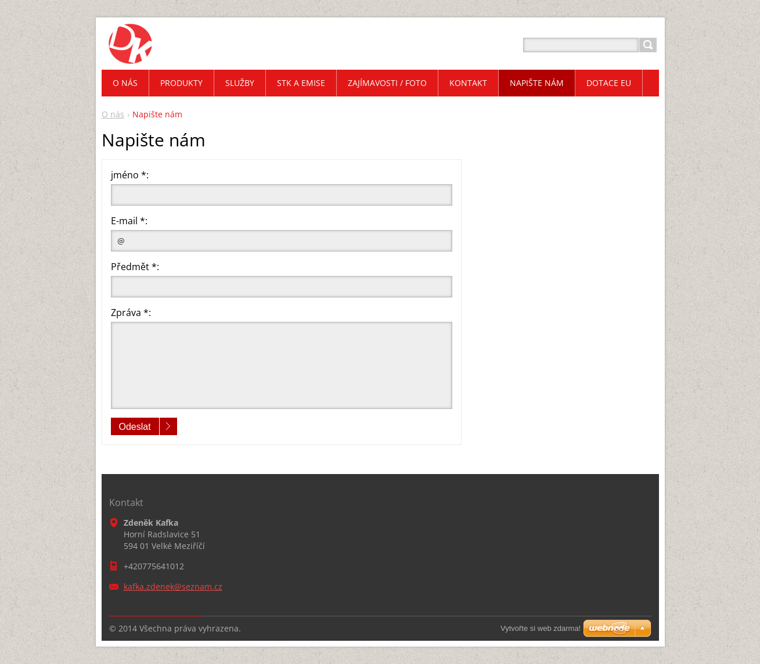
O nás (113, 114)
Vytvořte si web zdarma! (540, 628)
